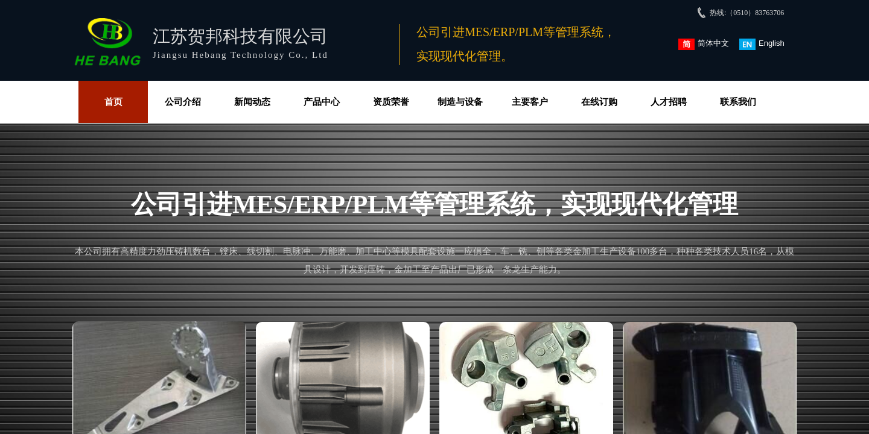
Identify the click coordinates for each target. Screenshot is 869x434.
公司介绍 (183, 102)
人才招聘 (669, 102)
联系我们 (738, 102)
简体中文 (703, 44)
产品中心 (322, 102)
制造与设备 (460, 102)
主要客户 (530, 102)
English (762, 44)
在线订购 (599, 102)
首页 (113, 102)
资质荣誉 (391, 102)
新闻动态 (252, 102)
